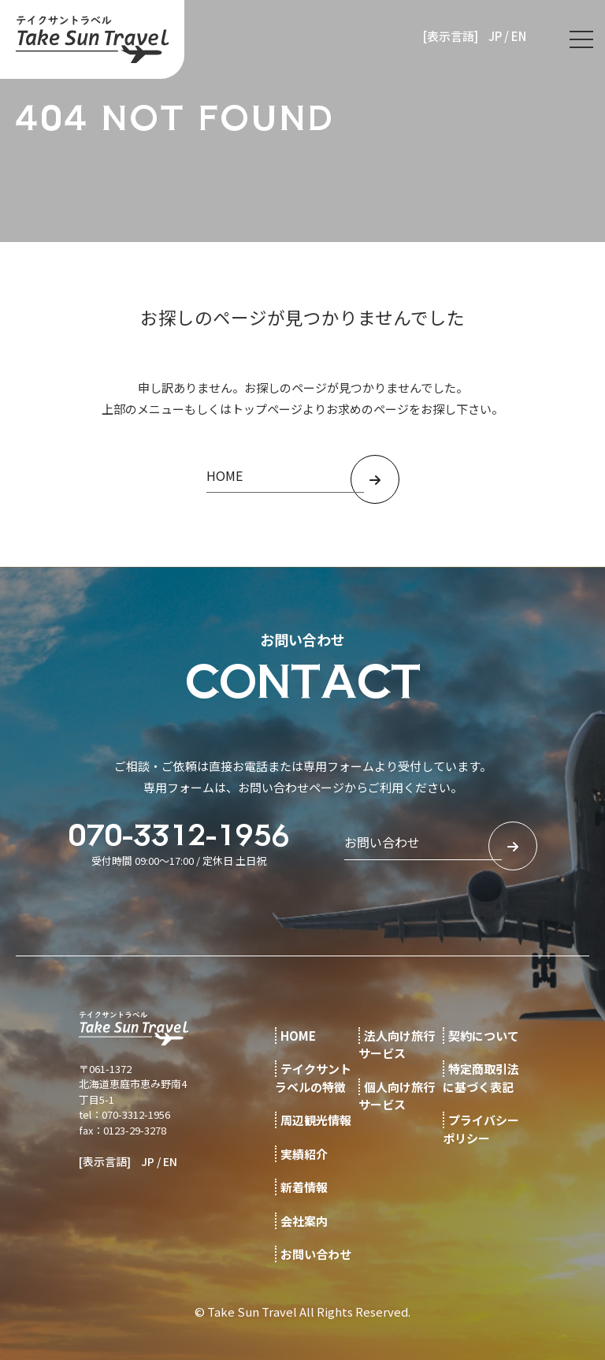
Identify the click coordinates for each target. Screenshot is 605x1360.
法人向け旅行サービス (396, 1044)
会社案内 (304, 1221)
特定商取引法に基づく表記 (481, 1077)
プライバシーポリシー (481, 1129)
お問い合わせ (315, 1254)
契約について (483, 1035)
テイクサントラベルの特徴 (313, 1077)
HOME (298, 1035)
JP (495, 36)
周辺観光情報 (315, 1120)
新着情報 (304, 1187)
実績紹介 (304, 1154)
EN (518, 36)
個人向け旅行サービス (396, 1096)
